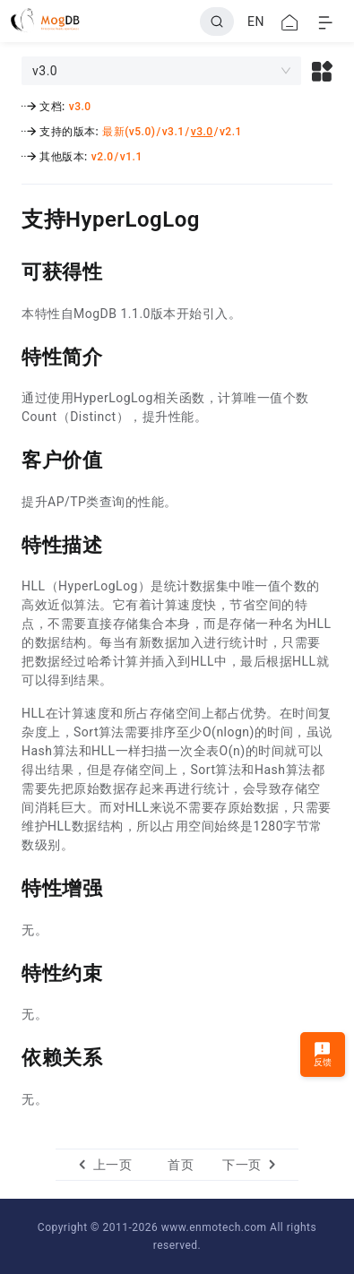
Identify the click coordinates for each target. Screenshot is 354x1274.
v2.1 (231, 131)
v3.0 (80, 106)
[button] (322, 71)
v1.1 (131, 157)
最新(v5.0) (128, 131)
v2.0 (102, 157)
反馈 (323, 1054)
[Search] (217, 21)
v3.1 (173, 131)
